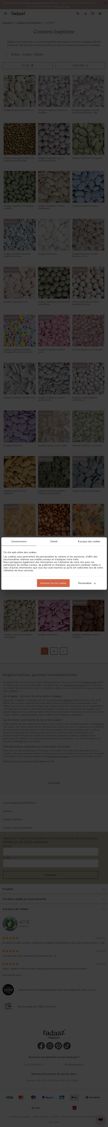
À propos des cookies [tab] (89, 541)
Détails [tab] (54, 541)
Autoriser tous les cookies (53, 583)
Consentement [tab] (19, 541)
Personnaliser (86, 583)
